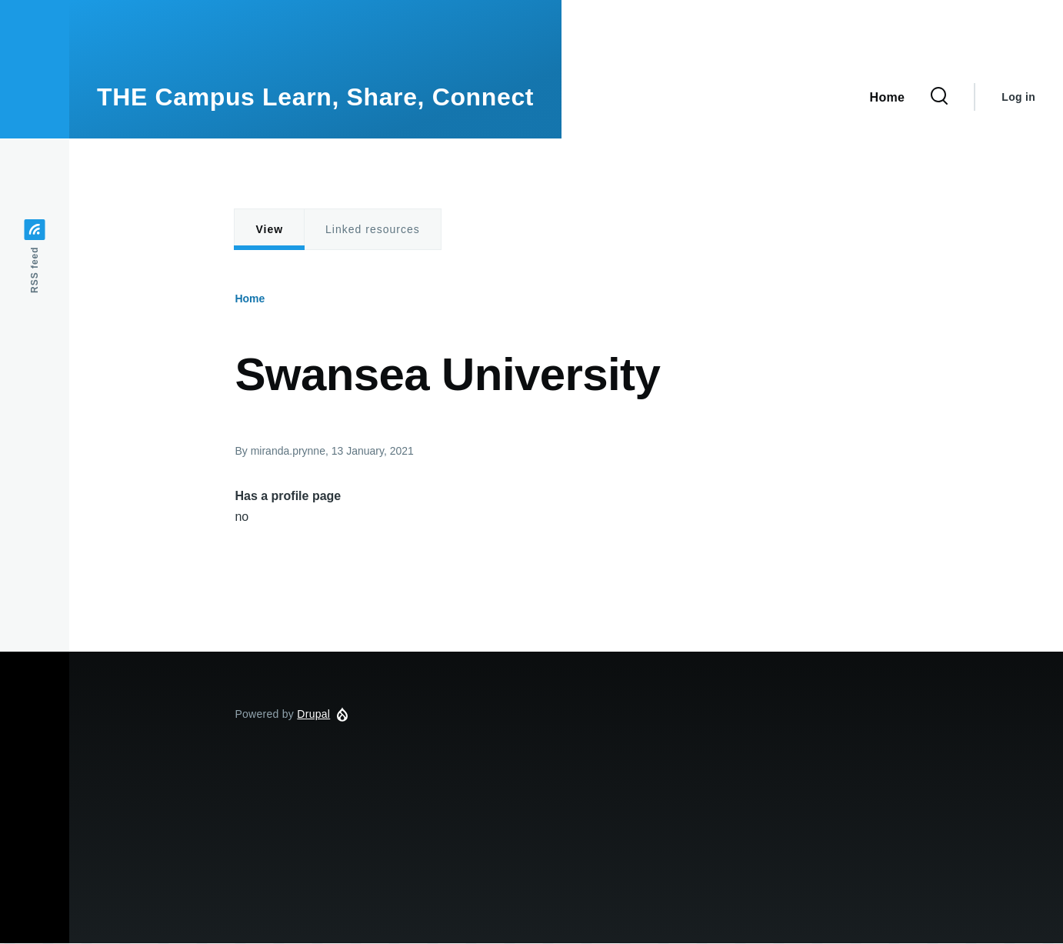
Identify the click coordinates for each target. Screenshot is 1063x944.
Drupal (313, 714)
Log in (1018, 97)
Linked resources (372, 229)
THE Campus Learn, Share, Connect (315, 97)
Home (250, 298)
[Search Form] (939, 96)
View (269, 229)
